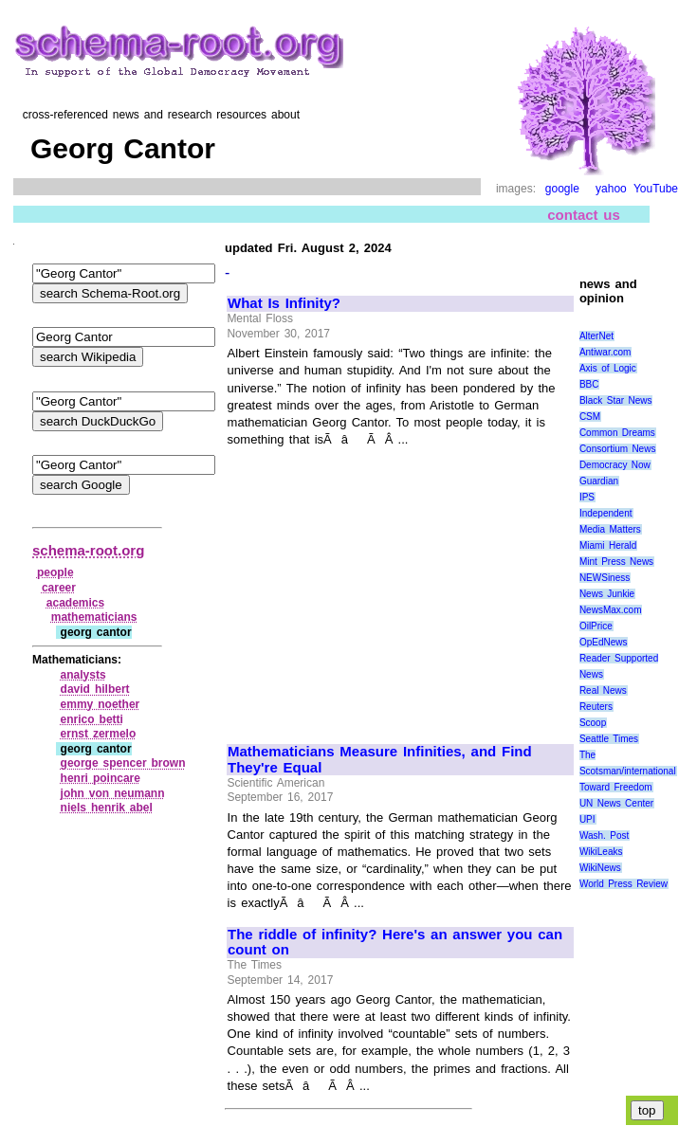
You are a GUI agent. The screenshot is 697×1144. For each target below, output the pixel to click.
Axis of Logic (607, 368)
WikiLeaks (601, 851)
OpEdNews (603, 642)
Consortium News (617, 449)
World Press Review (623, 884)
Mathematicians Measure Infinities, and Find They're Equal (380, 759)
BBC (589, 384)
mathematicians (94, 617)
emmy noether (100, 704)
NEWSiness (604, 577)
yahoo (611, 188)
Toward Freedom (615, 787)
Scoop (592, 722)
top (647, 1110)
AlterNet (596, 336)
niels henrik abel (107, 807)
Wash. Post (604, 835)
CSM (589, 416)
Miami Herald (608, 545)
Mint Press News (616, 561)
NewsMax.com (610, 610)
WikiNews (600, 868)
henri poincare (100, 778)
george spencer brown (123, 763)
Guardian (598, 481)
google (562, 188)
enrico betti (92, 719)
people (55, 572)
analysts (83, 674)
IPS (587, 497)
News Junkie (606, 594)
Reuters (596, 706)
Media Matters (610, 529)
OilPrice (596, 626)
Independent (606, 513)
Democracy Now (615, 465)
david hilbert (95, 689)
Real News (603, 690)
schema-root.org (88, 550)
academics (75, 602)
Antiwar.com (605, 352)
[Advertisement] (387, 587)
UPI (587, 819)
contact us (583, 215)
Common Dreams (617, 432)
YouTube (655, 188)
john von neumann (113, 793)
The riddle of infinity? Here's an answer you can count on (395, 942)
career (59, 587)
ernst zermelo (99, 733)
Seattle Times (608, 739)
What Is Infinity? (284, 303)
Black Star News (615, 400)
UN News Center (616, 803)
